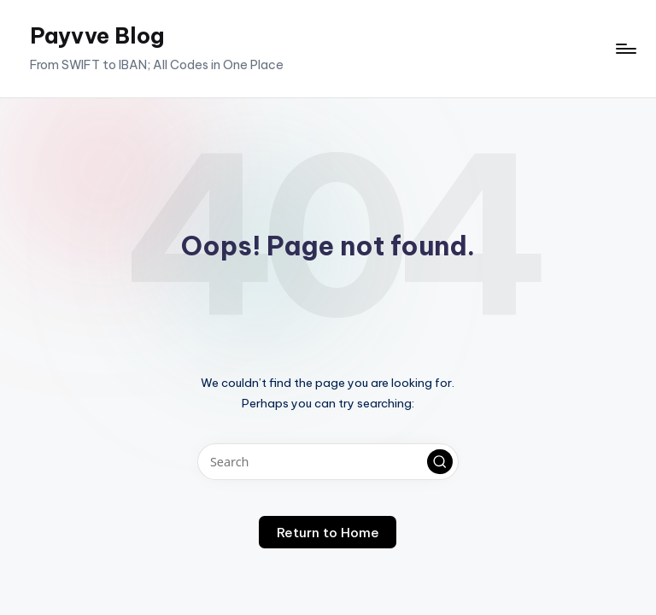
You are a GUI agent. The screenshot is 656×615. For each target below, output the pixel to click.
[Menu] (625, 49)
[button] (440, 462)
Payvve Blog (97, 36)
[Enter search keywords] (327, 461)
